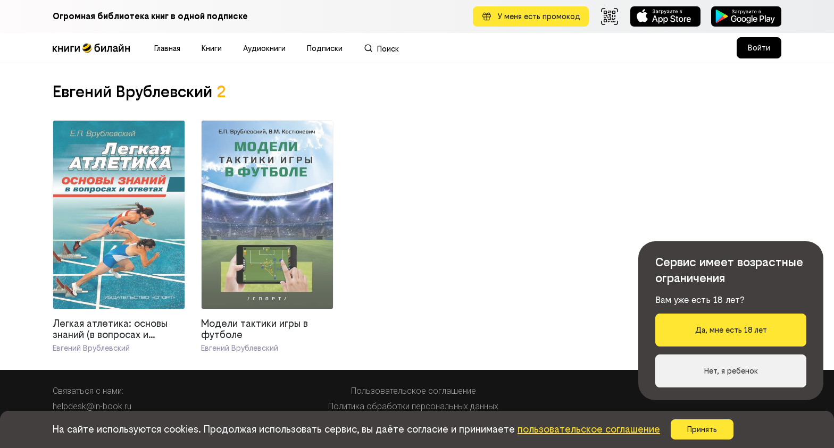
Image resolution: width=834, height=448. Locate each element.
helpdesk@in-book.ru (92, 406)
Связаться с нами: (88, 391)
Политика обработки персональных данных (413, 406)
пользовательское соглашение (589, 429)
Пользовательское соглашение (413, 391)
